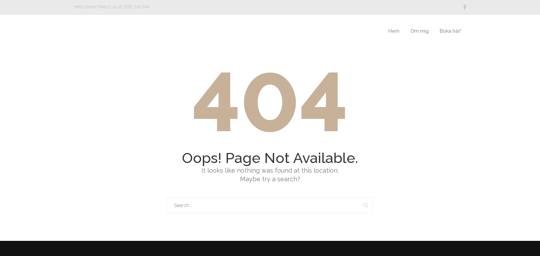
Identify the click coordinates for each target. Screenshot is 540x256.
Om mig (420, 31)
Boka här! (450, 31)
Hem (393, 31)
